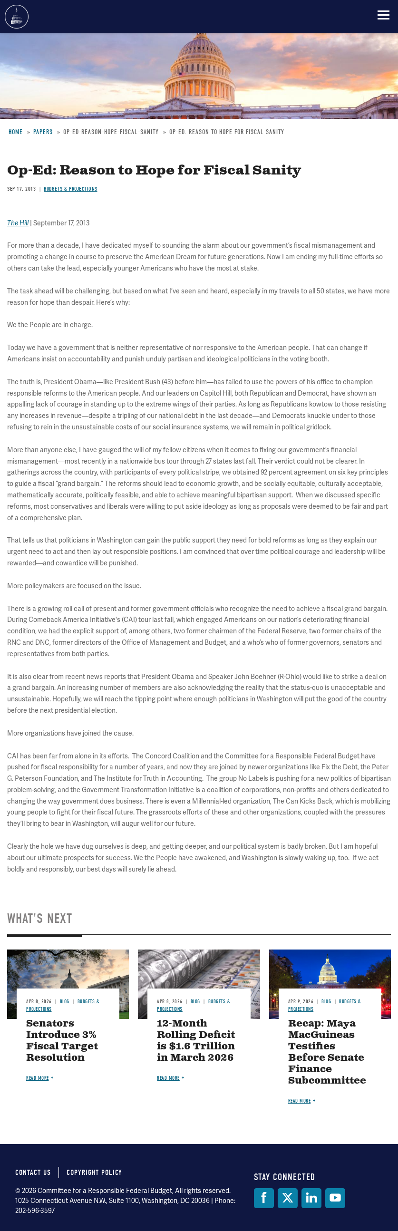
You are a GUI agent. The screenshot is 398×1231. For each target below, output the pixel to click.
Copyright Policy (94, 1172)
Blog (64, 1001)
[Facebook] (264, 1198)
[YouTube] (335, 1198)
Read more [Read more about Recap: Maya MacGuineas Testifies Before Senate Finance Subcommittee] (299, 1101)
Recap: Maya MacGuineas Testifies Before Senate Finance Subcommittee (327, 1052)
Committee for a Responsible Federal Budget (17, 17)
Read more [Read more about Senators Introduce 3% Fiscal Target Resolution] (37, 1078)
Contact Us (33, 1172)
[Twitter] (288, 1198)
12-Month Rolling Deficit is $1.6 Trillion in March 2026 (196, 1041)
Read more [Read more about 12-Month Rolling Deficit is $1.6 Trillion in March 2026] (168, 1078)
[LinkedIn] (311, 1198)
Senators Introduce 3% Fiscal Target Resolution (62, 1041)
